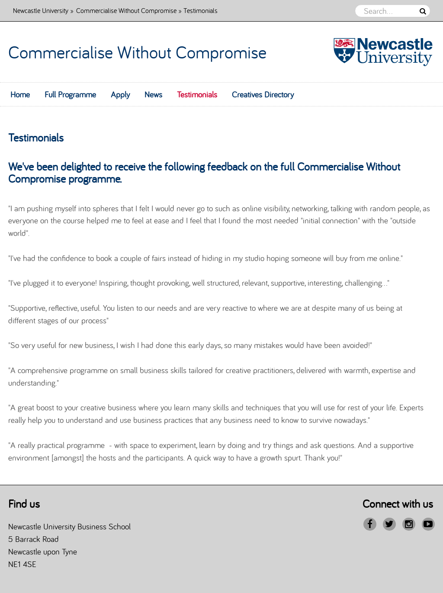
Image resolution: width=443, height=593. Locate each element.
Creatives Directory (263, 94)
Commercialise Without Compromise (126, 10)
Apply (120, 94)
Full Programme (70, 94)
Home (20, 94)
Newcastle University (40, 10)
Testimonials (197, 94)
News (153, 94)
